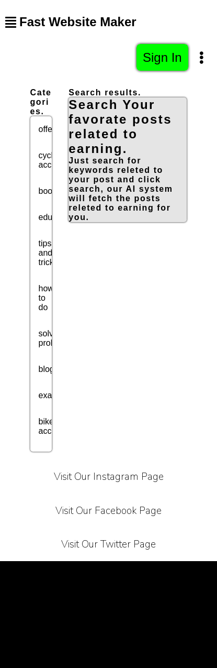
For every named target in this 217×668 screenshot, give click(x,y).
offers (49, 129)
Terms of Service (50, 574)
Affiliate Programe (165, 600)
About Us (35, 600)
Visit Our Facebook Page (108, 511)
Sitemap (165, 626)
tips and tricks (48, 253)
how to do (46, 298)
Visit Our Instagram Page (109, 477)
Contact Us (92, 600)
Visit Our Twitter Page (108, 544)
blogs (49, 369)
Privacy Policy (127, 574)
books (50, 191)
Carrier (185, 574)
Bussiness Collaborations (84, 626)
